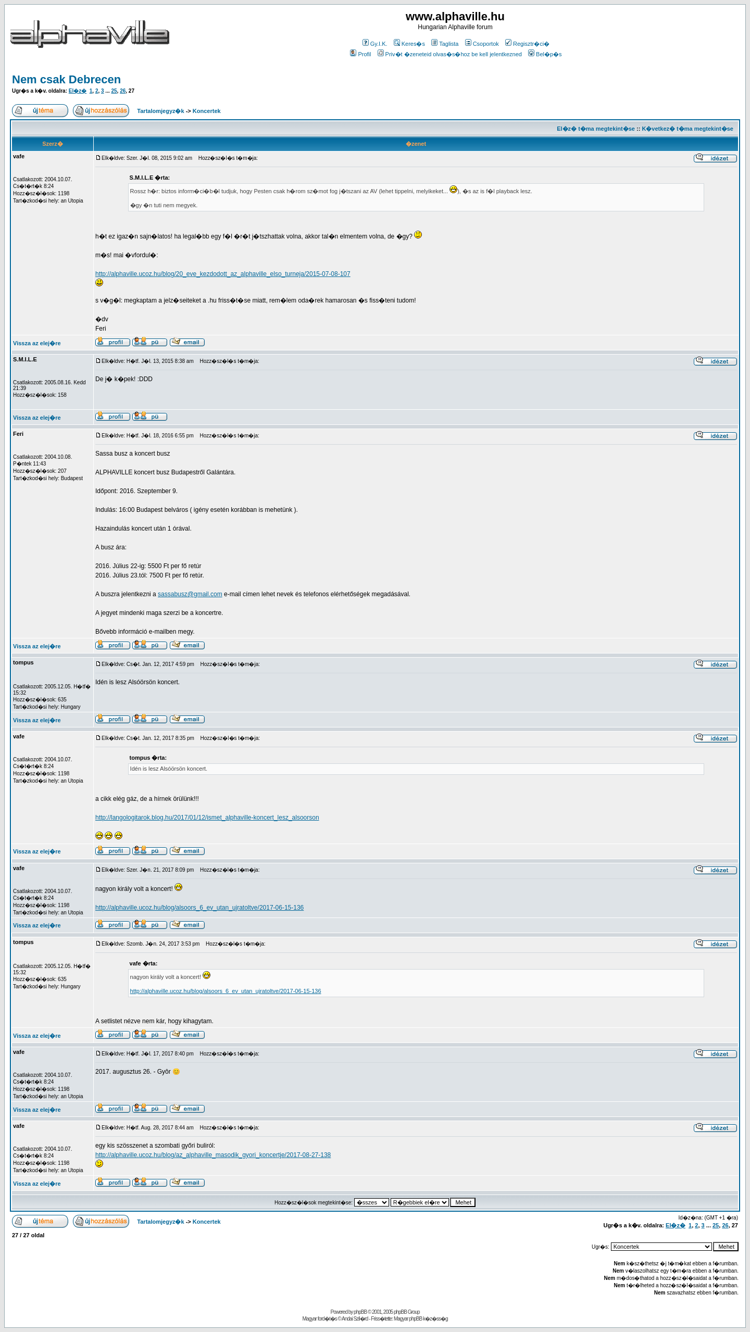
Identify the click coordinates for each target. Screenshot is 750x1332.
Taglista (444, 44)
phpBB (360, 1312)
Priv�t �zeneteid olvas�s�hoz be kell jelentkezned (450, 54)
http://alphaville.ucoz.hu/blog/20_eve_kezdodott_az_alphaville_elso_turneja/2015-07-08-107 (223, 274)
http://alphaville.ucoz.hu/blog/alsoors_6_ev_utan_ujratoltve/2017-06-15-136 (199, 907)
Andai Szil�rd (355, 1319)
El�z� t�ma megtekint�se (596, 128)
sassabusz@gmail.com (190, 594)
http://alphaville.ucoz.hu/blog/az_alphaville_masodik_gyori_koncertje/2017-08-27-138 (213, 1155)
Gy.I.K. (375, 44)
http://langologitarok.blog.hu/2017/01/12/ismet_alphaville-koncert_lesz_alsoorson (207, 817)
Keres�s (409, 44)
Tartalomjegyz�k (160, 111)
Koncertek (207, 111)
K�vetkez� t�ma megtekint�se (687, 128)
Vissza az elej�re (37, 343)
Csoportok (482, 44)
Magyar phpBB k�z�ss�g (421, 1319)
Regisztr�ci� (527, 44)
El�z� (77, 91)
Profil (360, 54)
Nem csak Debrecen (66, 79)
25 (114, 91)
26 (123, 91)
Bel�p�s (545, 54)
